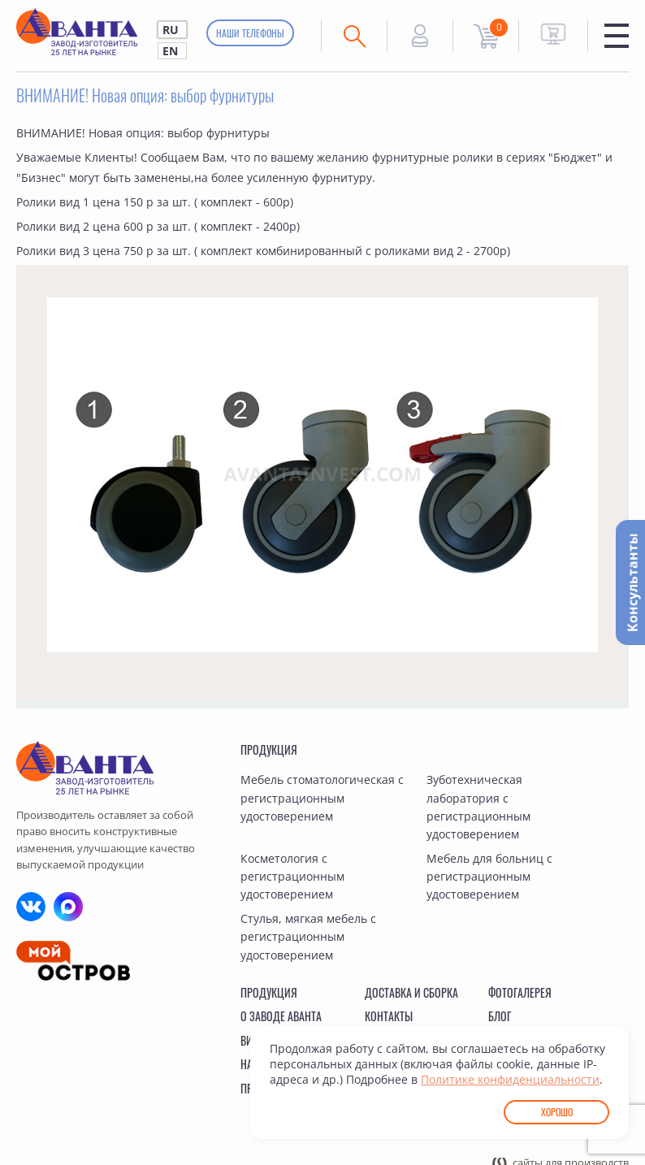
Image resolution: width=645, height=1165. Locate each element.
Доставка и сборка (411, 992)
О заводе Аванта (281, 1015)
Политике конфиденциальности (510, 1079)
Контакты (389, 1015)
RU (170, 29)
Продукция (268, 749)
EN (170, 50)
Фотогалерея (520, 992)
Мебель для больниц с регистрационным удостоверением (489, 877)
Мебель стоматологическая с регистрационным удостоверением (322, 798)
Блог (499, 1015)
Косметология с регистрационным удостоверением (292, 877)
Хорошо (557, 1112)
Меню (616, 35)
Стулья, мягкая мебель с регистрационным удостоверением (308, 937)
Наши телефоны (250, 33)
